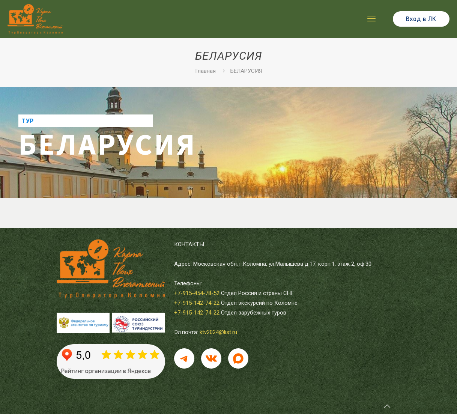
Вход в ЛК (421, 19)
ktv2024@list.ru (218, 332)
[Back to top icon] (386, 406)
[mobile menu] (371, 18)
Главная (205, 71)
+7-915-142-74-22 (196, 303)
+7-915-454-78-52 (196, 293)
